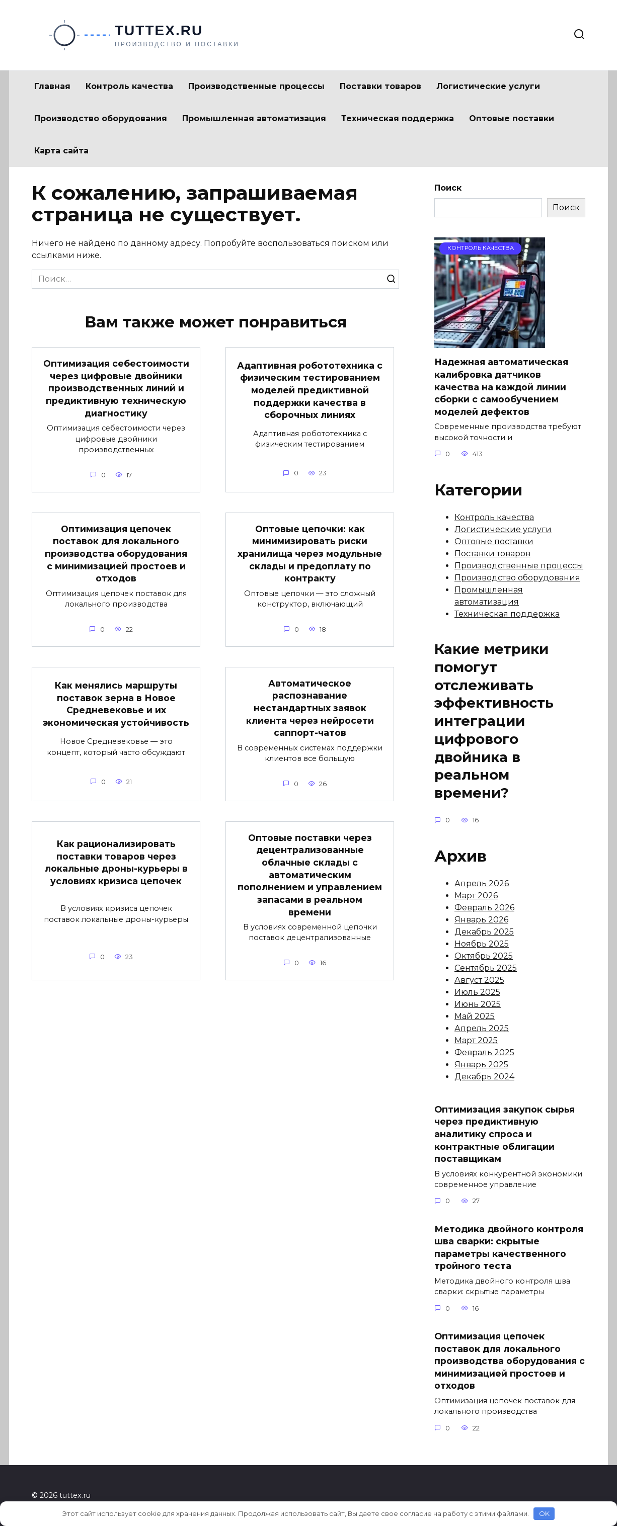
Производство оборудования (100, 118)
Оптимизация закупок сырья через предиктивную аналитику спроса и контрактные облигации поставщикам (504, 1134)
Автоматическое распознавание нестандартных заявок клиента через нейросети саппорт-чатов (310, 708)
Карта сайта (61, 150)
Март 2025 (476, 1040)
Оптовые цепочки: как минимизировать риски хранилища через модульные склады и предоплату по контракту (310, 554)
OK (544, 1513)
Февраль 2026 (484, 907)
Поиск (447, 188)
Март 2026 (476, 895)
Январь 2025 (481, 1064)
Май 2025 (474, 1016)
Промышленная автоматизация (254, 118)
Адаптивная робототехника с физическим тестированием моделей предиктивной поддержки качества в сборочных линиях (309, 390)
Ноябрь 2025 (481, 944)
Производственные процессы (256, 86)
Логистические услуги (488, 86)
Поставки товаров (380, 86)
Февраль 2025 (484, 1052)
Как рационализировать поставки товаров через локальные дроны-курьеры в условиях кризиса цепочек (116, 862)
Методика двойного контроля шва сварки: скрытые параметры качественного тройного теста (508, 1247)
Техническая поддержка (397, 118)
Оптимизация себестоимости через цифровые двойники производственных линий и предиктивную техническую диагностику (116, 388)
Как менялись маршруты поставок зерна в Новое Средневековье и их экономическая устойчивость (116, 704)
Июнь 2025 (477, 1004)
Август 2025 (479, 980)
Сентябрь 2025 (485, 968)
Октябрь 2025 (483, 956)
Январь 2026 (481, 919)
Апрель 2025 (481, 1028)
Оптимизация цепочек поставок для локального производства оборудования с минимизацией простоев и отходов (116, 554)
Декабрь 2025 (484, 932)
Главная (52, 86)
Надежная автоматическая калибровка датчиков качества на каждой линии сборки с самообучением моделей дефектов (501, 387)
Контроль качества (129, 86)
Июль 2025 (477, 992)
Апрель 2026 (481, 883)
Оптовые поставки (511, 118)
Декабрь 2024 (484, 1076)
